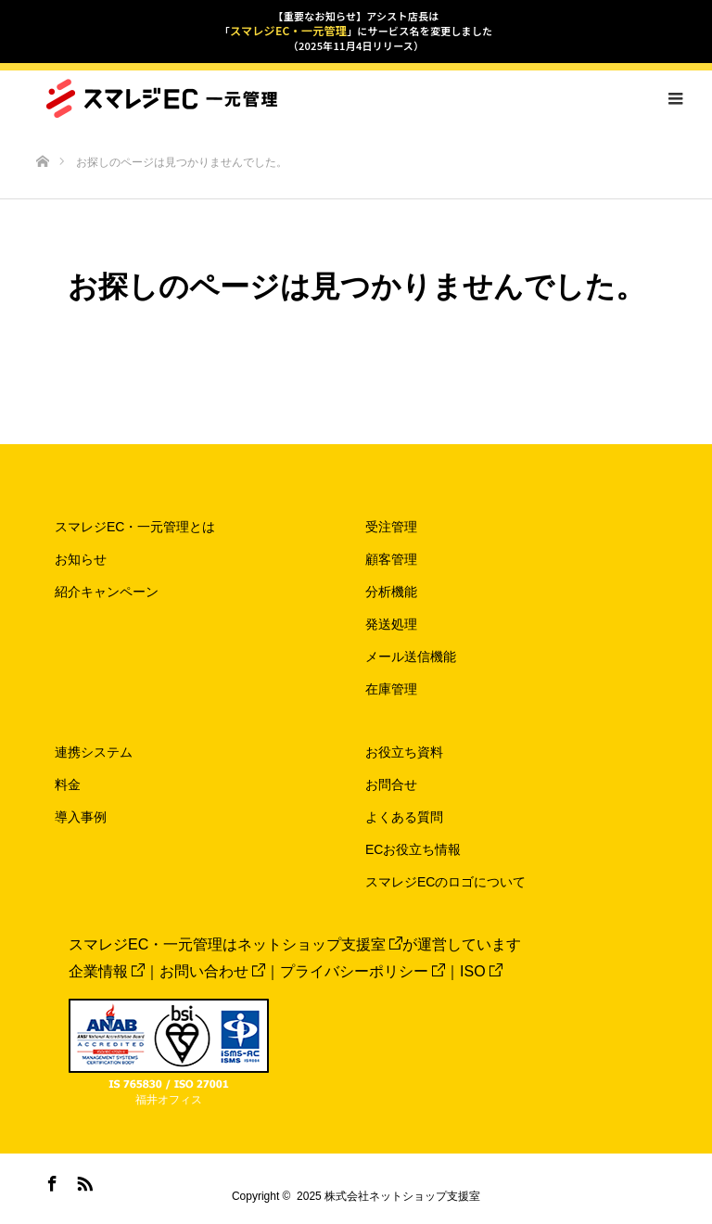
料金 (68, 784)
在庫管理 (391, 689)
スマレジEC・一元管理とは (135, 526)
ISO (481, 971)
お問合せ (391, 784)
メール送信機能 (410, 656)
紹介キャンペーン (107, 591)
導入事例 (81, 817)
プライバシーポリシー (362, 971)
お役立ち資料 (404, 752)
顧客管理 (391, 559)
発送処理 (391, 624)
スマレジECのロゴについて (445, 881)
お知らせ (81, 559)
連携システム (94, 752)
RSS (82, 1180)
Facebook (50, 1180)
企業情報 (107, 971)
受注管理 (391, 526)
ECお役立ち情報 (413, 849)
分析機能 (391, 591)
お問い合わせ (212, 971)
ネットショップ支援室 (319, 944)
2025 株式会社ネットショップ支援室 (388, 1196)
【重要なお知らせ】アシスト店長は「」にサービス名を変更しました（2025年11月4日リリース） (356, 30)
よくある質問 (404, 817)
